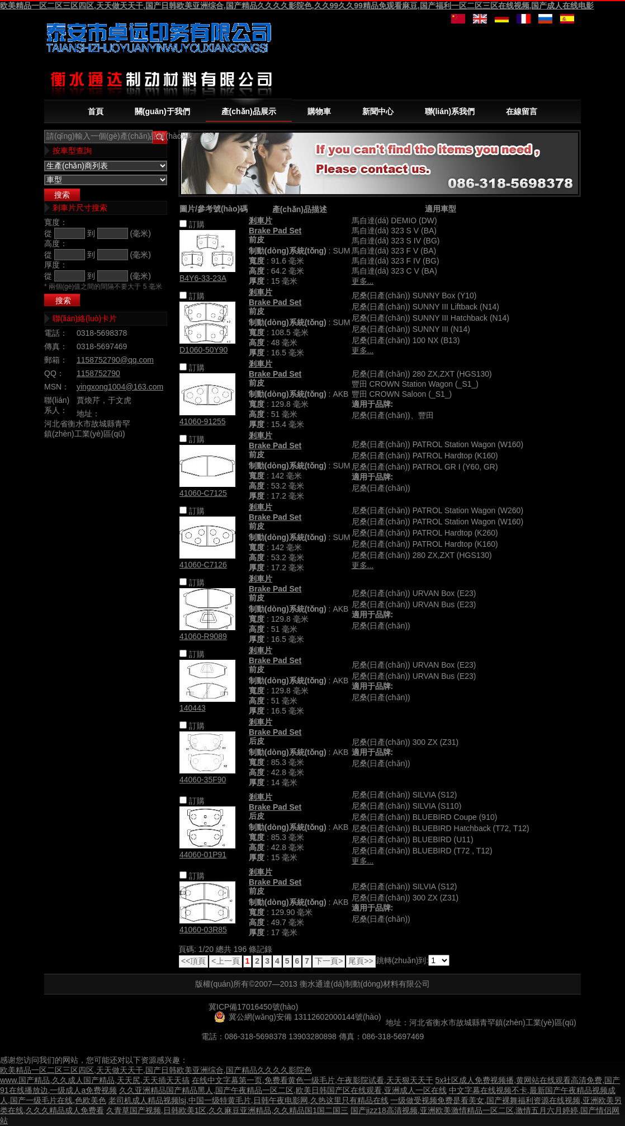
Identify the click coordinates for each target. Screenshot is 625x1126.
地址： (88, 413)
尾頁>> (360, 960)
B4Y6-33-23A (202, 278)
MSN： (56, 386)
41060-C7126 (203, 564)
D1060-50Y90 (203, 349)
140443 (192, 707)
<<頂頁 (193, 960)
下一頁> (329, 960)
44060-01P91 (202, 854)
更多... (363, 280)
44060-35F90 (202, 779)
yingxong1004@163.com (120, 386)
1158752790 (98, 373)
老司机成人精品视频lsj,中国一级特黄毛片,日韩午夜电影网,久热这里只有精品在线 (248, 1100)
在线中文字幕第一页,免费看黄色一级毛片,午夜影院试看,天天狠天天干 (312, 1080)
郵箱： (56, 359)
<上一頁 (225, 960)
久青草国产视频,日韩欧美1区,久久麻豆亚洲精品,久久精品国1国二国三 (227, 1110)
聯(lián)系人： (56, 405)
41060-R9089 (203, 636)
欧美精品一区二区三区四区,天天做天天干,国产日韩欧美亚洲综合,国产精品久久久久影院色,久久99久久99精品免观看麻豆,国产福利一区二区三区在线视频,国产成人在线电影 (297, 5)
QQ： (54, 373)
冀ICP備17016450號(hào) (253, 1006)
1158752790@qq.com (115, 359)
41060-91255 (202, 421)
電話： (56, 333)
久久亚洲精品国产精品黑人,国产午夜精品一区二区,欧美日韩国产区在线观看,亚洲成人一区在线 (283, 1090)
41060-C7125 (203, 493)
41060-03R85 (203, 929)
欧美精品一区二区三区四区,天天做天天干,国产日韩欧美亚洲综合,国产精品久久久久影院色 (156, 1070)
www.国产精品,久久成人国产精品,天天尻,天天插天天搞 (95, 1080)
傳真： (56, 346)
